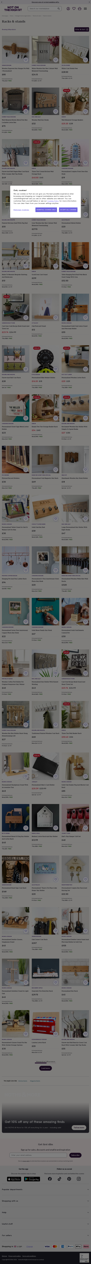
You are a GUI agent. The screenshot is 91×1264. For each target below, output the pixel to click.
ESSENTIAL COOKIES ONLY (46, 210)
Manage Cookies (21, 210)
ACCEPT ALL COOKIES (68, 210)
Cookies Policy (53, 201)
